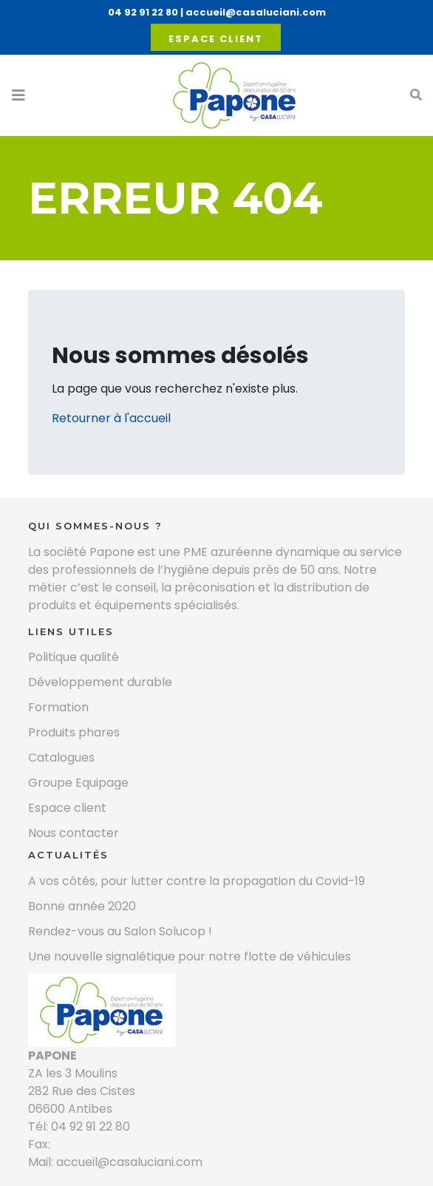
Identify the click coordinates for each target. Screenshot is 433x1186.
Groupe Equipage (78, 782)
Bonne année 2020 (82, 906)
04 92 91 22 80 (143, 12)
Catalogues (61, 757)
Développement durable (100, 682)
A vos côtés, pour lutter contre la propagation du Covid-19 (196, 881)
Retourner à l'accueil (111, 418)
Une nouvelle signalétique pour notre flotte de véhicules (189, 956)
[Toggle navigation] (18, 95)
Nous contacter (73, 832)
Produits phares (74, 732)
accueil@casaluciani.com (255, 12)
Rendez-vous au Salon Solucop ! (120, 931)
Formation (58, 707)
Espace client (215, 39)
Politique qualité (73, 656)
